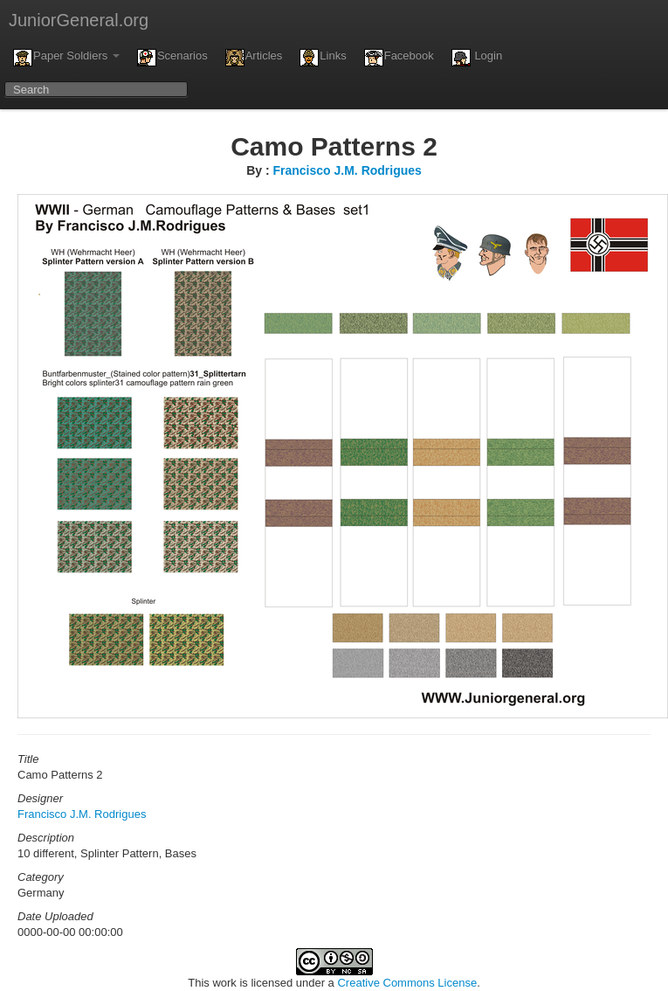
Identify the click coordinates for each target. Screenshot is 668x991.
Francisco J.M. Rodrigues (346, 170)
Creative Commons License (407, 982)
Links (323, 57)
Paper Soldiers (66, 57)
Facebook (399, 57)
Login (476, 57)
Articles (254, 57)
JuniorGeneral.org (78, 20)
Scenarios (172, 57)
